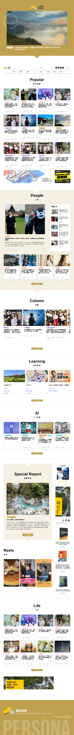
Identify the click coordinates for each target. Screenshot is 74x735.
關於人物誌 (18, 713)
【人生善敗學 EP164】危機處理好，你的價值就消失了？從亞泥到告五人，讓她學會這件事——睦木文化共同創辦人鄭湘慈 (11, 133)
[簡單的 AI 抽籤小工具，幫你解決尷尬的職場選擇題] (11, 428)
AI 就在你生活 (8, 435)
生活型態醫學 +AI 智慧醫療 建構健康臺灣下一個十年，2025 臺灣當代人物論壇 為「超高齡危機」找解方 (45, 442)
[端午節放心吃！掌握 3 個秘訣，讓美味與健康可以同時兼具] (45, 646)
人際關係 (24, 654)
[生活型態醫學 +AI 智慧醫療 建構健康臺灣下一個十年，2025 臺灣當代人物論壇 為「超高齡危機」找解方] (45, 428)
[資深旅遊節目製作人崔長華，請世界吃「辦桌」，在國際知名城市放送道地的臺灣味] (28, 94)
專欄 (21, 71)
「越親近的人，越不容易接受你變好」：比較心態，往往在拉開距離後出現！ (28, 658)
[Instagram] (58, 68)
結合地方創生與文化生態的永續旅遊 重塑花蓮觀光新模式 (45, 132)
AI (35, 71)
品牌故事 (41, 267)
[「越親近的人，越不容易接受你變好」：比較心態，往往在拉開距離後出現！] (28, 646)
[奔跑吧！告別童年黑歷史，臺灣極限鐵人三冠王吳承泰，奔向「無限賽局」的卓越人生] (54, 234)
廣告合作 (44, 713)
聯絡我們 (38, 713)
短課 (54, 71)
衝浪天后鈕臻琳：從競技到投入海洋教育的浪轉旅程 (63, 226)
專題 (29, 71)
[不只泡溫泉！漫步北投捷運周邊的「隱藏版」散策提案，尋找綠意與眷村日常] (62, 148)
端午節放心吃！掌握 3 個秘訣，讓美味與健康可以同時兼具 (45, 658)
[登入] (66, 67)
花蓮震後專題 (41, 128)
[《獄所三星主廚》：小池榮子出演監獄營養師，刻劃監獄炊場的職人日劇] (11, 646)
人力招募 (50, 713)
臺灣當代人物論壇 (42, 435)
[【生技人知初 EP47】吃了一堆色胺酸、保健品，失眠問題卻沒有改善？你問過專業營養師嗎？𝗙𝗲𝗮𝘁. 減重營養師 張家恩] (45, 148)
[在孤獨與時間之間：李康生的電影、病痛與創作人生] (54, 219)
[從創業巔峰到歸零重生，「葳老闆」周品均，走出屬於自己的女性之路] (45, 260)
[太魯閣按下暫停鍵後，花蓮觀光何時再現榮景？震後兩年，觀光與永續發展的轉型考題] (62, 120)
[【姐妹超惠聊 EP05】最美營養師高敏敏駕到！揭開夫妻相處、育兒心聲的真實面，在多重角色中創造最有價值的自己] (11, 148)
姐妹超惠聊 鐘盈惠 (8, 155)
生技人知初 (41, 155)
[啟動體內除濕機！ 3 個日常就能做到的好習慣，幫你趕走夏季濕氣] (11, 94)
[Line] (63, 68)
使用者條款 (32, 713)
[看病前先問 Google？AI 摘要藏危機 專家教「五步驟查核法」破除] (28, 428)
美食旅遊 (58, 155)
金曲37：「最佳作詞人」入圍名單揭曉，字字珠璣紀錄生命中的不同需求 (62, 658)
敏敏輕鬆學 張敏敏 (25, 155)
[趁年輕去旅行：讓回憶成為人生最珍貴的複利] (62, 94)
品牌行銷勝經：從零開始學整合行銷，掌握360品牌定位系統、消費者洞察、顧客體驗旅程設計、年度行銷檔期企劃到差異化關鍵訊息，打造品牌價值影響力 (63, 567)
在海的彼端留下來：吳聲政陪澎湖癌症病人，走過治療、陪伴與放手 (63, 210)
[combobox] (45, 68)
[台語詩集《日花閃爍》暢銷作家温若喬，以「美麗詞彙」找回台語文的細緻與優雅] (62, 260)
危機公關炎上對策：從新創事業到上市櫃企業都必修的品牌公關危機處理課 (63, 590)
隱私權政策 (25, 713)
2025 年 (41, 437)
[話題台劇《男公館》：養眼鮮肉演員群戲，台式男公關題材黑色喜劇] (45, 94)
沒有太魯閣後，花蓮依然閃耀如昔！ (16, 519)
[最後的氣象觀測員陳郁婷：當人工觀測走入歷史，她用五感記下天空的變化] (11, 260)
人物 (14, 71)
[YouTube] (61, 68)
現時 (48, 71)
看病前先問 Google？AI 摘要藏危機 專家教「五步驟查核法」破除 (28, 439)
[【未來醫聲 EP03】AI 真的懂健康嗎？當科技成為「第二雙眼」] (28, 120)
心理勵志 (58, 102)
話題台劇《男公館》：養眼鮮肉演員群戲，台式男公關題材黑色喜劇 (45, 105)
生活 (42, 71)
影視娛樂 (41, 102)
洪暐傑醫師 (24, 128)
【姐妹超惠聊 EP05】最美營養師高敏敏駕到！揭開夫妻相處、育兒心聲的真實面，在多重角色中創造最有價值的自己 (11, 160)
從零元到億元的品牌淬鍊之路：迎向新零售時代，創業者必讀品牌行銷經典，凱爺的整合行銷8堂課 (63, 543)
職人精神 (7, 267)
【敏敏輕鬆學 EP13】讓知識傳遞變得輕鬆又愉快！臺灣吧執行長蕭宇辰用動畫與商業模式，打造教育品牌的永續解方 (28, 160)
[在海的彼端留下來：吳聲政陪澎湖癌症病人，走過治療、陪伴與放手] (54, 211)
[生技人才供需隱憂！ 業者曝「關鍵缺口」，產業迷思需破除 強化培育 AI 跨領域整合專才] (62, 428)
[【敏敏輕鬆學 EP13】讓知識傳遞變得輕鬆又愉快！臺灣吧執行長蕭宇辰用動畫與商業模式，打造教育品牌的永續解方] (28, 148)
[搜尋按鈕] (53, 68)
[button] (5, 325)
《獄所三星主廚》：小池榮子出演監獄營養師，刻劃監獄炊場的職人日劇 (11, 658)
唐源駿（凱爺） (8, 128)
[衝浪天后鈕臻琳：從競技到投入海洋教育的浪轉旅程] (54, 226)
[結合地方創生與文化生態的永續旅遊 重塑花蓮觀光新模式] (45, 120)
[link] (37, 30)
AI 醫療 (50, 435)
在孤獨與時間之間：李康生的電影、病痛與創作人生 (63, 218)
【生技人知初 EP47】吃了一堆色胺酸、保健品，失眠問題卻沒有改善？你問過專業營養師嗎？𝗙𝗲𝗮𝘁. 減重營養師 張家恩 (45, 160)
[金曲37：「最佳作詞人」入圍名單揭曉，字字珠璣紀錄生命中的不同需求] (62, 646)
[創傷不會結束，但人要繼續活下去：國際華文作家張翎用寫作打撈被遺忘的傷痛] (54, 242)
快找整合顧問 (64, 717)
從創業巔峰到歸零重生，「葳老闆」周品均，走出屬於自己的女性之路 (45, 271)
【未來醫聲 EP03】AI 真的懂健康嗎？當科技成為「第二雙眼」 (28, 132)
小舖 (60, 71)
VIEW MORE (28, 535)
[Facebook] (56, 68)
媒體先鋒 (24, 102)
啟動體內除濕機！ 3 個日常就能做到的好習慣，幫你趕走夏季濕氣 (11, 105)
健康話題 (7, 102)
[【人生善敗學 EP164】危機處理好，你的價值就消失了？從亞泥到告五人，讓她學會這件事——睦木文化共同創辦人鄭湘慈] (11, 120)
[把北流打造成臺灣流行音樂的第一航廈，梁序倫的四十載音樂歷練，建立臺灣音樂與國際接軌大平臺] (28, 260)
